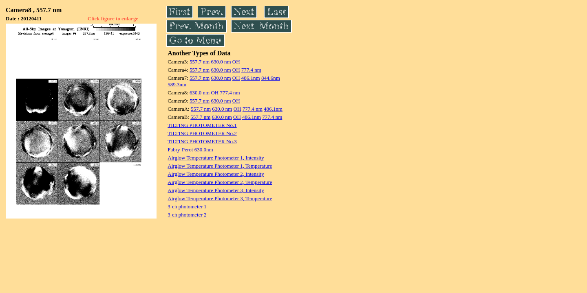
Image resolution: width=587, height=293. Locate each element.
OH (236, 62)
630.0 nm (221, 62)
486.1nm (250, 78)
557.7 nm (200, 62)
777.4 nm (251, 70)
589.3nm (177, 84)
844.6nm (270, 78)
